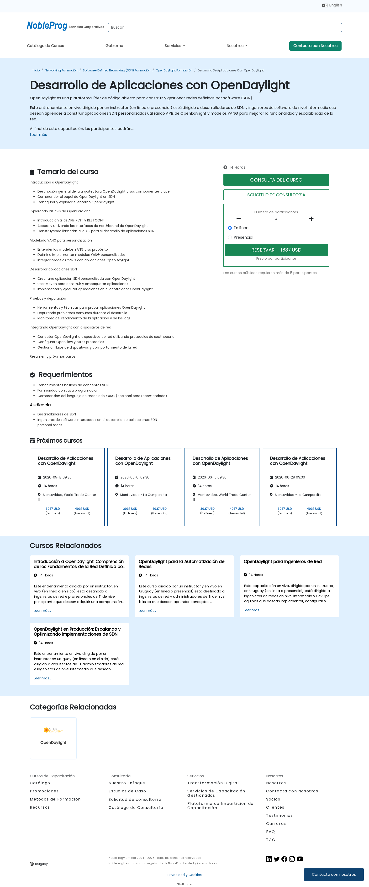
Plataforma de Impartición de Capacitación (220, 806)
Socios (273, 799)
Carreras (276, 823)
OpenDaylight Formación (174, 70)
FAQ (270, 831)
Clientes (275, 807)
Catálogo (40, 783)
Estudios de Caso (127, 791)
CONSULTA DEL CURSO (276, 180)
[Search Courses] (225, 27)
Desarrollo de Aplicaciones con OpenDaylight (231, 70)
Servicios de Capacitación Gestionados (216, 793)
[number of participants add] (312, 219)
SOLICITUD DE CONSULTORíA (276, 195)
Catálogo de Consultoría (136, 807)
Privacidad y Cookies (185, 874)
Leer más (38, 134)
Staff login (184, 884)
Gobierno (114, 45)
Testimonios (279, 815)
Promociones (44, 791)
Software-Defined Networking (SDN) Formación (117, 70)
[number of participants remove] (240, 219)
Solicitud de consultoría (135, 799)
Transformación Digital (213, 783)
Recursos (40, 807)
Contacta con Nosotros (315, 45)
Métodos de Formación (55, 799)
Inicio (36, 70)
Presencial (243, 237)
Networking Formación (61, 70)
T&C (270, 840)
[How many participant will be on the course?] (276, 219)
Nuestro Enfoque (127, 783)
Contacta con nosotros (334, 874)
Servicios (173, 45)
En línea (241, 228)
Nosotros (235, 45)
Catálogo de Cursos (45, 45)
